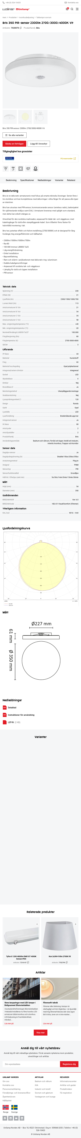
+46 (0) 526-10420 (12, 2)
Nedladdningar (44, 180)
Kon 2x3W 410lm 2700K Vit (60, 956)
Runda (75, 403)
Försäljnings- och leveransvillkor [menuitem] (16, 1092)
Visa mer (40, 1032)
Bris (38, 28)
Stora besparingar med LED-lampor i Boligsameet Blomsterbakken (20, 1003)
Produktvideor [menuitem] (66, 1089)
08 (77, 424)
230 (76, 291)
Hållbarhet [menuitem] (7, 1100)
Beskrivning (11, 180)
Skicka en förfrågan (14, 143)
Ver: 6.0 (75, 499)
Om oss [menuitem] (6, 1081)
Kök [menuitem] (36, 1085)
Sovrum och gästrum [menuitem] (44, 1092)
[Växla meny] (77, 9)
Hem (4, 17)
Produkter (13, 17)
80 (77, 336)
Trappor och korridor (70, 443)
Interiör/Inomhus (54, 443)
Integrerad (74, 370)
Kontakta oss (71, 2)
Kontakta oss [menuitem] (8, 1085)
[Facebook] (5, 1118)
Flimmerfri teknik (50, 1002)
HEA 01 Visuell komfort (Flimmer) (65, 504)
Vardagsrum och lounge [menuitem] (45, 1096)
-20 (77, 328)
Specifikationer (27, 180)
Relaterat (71, 180)
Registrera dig (69, 1064)
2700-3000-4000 (71, 340)
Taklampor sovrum (43, 17)
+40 (76, 324)
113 (76, 303)
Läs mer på (9, 1023)
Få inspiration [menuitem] (66, 1092)
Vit (77, 362)
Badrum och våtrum (41, 441)
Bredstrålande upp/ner (69, 416)
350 (76, 490)
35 (77, 315)
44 (77, 354)
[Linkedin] (10, 1118)
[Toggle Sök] (72, 9)
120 (76, 399)
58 (77, 320)
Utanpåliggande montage (68, 391)
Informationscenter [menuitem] (68, 1081)
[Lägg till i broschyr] (37, 924)
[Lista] (67, 9)
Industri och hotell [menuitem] (42, 1089)
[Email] (31, 1064)
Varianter (59, 180)
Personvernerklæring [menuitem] (11, 1089)
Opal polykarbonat (71, 366)
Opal (76, 407)
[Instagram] (22, 1118)
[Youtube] (16, 1118)
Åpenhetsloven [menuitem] (9, 1096)
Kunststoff (74, 358)
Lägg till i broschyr (38, 143)
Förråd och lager (56, 441)
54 (77, 486)
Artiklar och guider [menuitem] (68, 1085)
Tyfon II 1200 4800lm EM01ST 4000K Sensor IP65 (21, 957)
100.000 (75, 332)
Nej (77, 383)
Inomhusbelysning (26, 17)
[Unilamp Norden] (16, 9)
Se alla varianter (16, 135)
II (77, 378)
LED (76, 374)
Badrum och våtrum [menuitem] (43, 1081)
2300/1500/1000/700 (69, 299)
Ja (77, 387)
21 (77, 295)
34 (77, 311)
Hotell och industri (71, 441)
